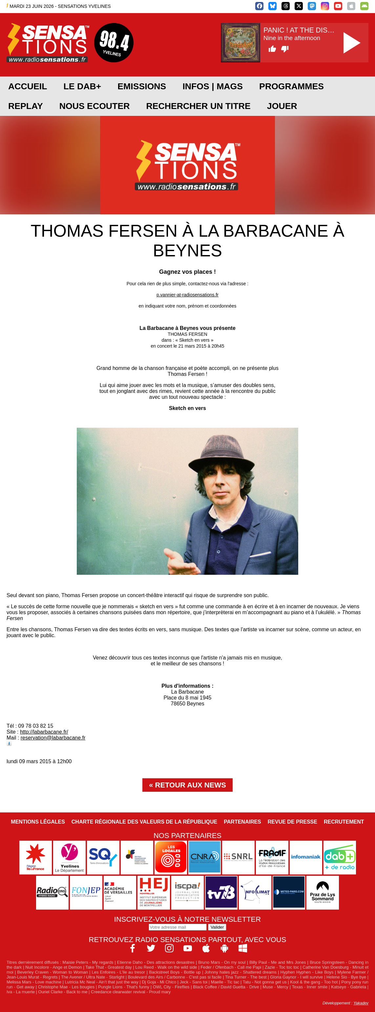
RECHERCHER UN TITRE (198, 106)
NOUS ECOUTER (94, 106)
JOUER (282, 106)
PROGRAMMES (291, 86)
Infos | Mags (212, 86)
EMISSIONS (141, 86)
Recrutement (344, 822)
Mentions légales (38, 822)
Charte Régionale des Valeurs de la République (144, 822)
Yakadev (360, 1003)
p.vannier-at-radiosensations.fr (187, 294)
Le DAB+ (82, 86)
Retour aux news (190, 785)
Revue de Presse (292, 822)
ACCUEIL (27, 86)
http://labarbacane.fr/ (44, 732)
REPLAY (25, 106)
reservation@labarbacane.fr (53, 738)
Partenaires (242, 822)
